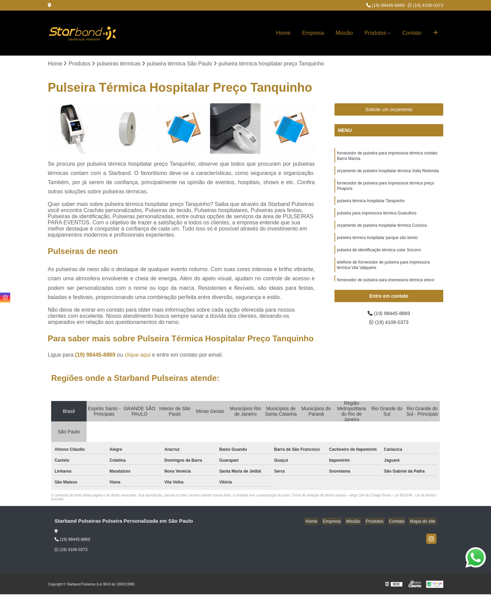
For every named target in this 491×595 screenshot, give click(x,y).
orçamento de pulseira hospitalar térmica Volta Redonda (388, 173)
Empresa (313, 33)
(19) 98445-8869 (385, 5)
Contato (411, 33)
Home (283, 33)
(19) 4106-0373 (425, 5)
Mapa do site (423, 521)
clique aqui (137, 355)
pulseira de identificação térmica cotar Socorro (379, 257)
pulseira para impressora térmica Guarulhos (376, 218)
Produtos (375, 33)
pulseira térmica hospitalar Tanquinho (371, 205)
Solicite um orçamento (389, 110)
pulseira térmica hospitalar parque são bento (377, 244)
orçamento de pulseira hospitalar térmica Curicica (382, 231)
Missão (344, 33)
